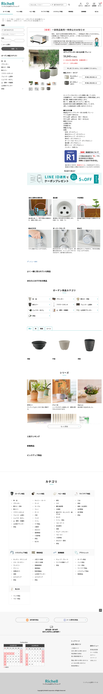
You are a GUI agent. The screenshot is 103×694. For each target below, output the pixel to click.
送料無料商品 (32, 620)
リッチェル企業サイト (90, 682)
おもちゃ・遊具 (61, 541)
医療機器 (83, 11)
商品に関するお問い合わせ (79, 660)
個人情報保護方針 (77, 656)
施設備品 (37, 568)
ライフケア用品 (45, 11)
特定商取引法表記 (76, 653)
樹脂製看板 (38, 565)
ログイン (92, 655)
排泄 (79, 503)
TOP (3, 19)
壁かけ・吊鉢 (5, 67)
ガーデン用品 (6, 11)
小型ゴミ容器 (39, 562)
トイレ (37, 521)
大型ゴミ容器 (39, 559)
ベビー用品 (32, 11)
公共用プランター (20, 19)
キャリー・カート (40, 500)
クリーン (16, 568)
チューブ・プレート (62, 559)
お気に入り (93, 660)
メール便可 (5, 44)
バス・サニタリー (18, 562)
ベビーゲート (60, 523)
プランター (5, 64)
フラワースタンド (7, 73)
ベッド (37, 518)
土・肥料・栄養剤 (7, 82)
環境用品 (70, 11)
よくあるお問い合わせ (78, 663)
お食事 (58, 509)
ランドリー (16, 565)
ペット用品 (19, 11)
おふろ (58, 517)
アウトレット (84, 552)
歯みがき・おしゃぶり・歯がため (64, 513)
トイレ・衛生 (60, 520)
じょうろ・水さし (7, 79)
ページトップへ (100, 610)
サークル (37, 506)
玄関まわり (16, 571)
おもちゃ (37, 530)
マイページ (93, 658)
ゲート (37, 512)
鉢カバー (4, 70)
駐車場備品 (38, 571)
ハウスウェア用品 (58, 11)
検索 (69, 4)
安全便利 (59, 526)
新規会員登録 (94, 649)
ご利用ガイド (75, 648)
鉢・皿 (3, 61)
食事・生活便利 (82, 506)
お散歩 (37, 527)
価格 (2, 38)
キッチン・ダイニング (20, 559)
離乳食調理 (59, 506)
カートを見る (94, 652)
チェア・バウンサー (62, 532)
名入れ (96, 11)
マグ (57, 503)
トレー (37, 509)
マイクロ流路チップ (62, 562)
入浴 (79, 500)
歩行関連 (80, 512)
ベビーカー (59, 535)
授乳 (57, 500)
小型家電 (37, 536)
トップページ (75, 641)
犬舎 (36, 515)
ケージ (37, 503)
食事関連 (37, 533)
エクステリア (17, 577)
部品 (2, 89)
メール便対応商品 (71, 620)
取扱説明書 (75, 666)
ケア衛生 (37, 524)
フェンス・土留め (7, 76)
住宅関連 (80, 509)
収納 (57, 529)
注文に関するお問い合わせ (78, 651)
